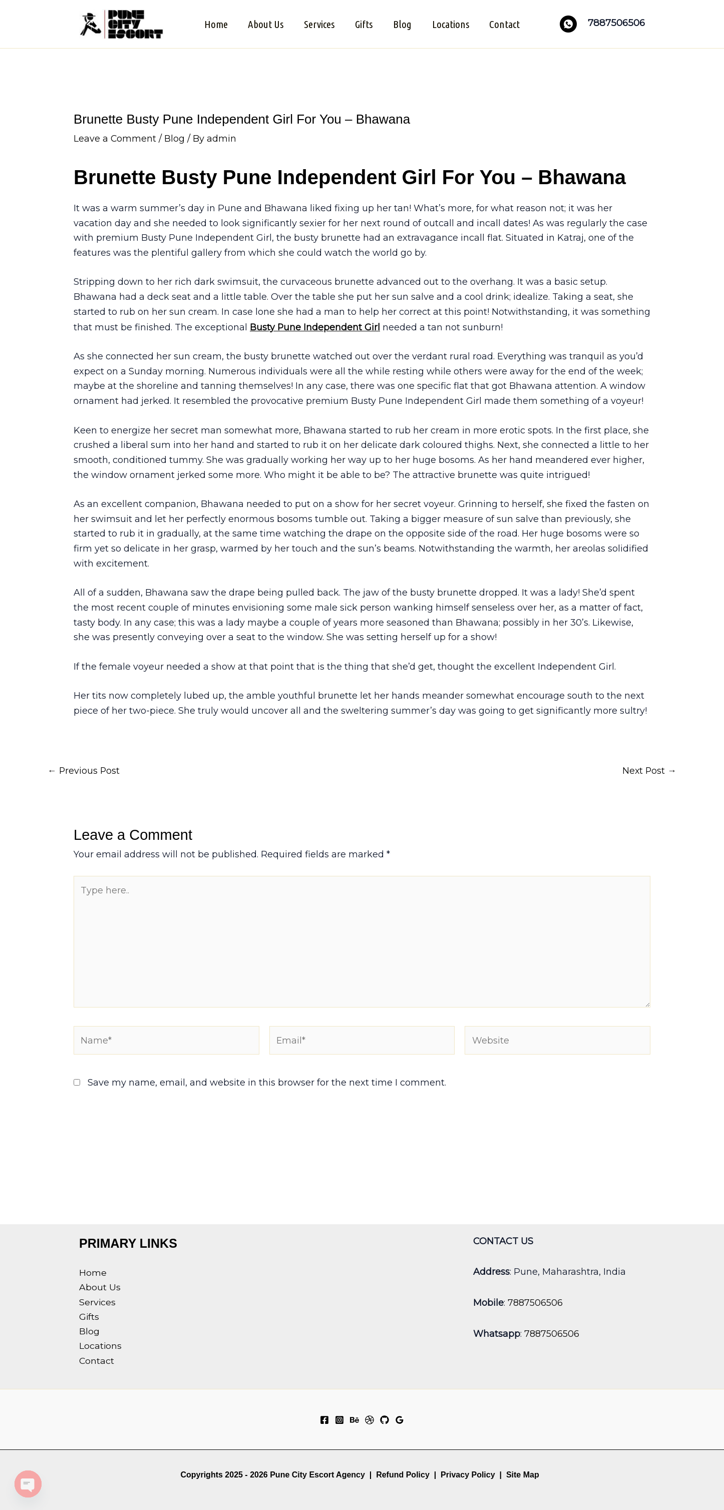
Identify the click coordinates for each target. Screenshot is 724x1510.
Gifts (364, 24)
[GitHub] (384, 1419)
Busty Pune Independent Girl (315, 325)
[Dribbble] (369, 1419)
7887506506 (535, 1302)
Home (214, 24)
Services (318, 24)
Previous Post (84, 769)
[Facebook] (324, 1419)
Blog (403, 24)
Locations (451, 24)
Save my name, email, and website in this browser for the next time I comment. (267, 1083)
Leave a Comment (115, 137)
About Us (264, 24)
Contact (506, 24)
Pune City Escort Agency (317, 1474)
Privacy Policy (468, 1474)
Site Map (522, 1474)
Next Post (648, 769)
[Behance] (354, 1419)
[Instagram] (339, 1419)
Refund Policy (403, 1474)
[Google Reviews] (399, 1419)
